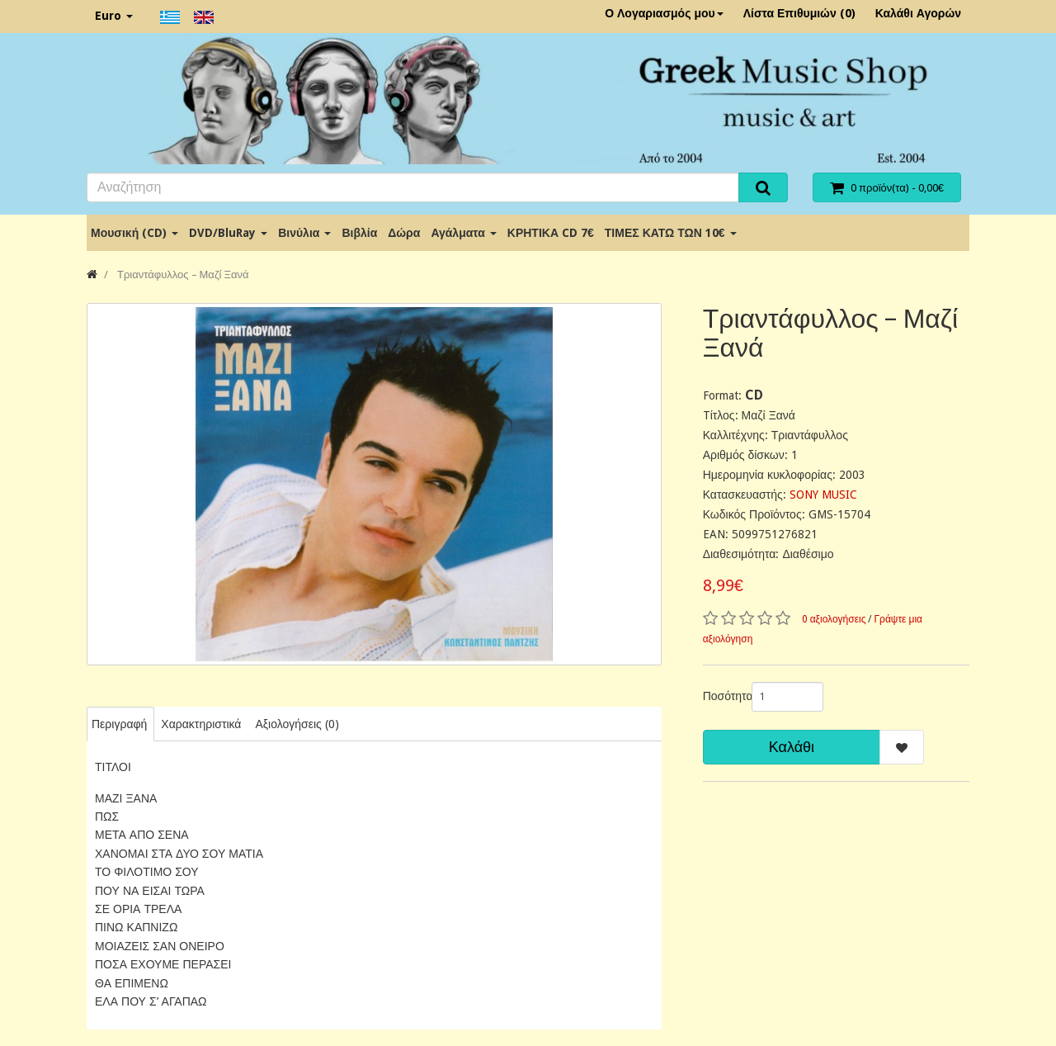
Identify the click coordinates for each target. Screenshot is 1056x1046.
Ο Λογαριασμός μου (664, 13)
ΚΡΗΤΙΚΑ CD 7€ (550, 232)
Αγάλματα (463, 232)
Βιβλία (359, 232)
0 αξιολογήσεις (834, 619)
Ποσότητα (721, 696)
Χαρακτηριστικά (201, 724)
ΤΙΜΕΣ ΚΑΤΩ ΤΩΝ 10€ (671, 232)
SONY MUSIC (823, 494)
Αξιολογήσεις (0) (296, 724)
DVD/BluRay (228, 232)
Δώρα (404, 232)
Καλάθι (791, 746)
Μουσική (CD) (134, 232)
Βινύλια (304, 232)
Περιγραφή (119, 724)
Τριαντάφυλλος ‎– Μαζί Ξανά (182, 274)
